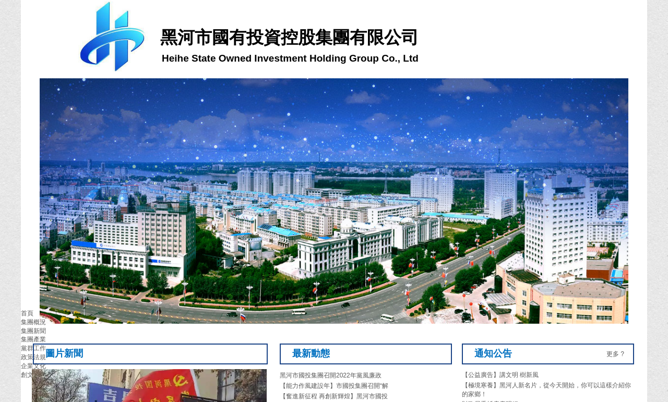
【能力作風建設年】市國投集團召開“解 (334, 385)
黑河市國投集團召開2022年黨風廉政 (330, 375)
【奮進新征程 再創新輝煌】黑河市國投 (334, 396)
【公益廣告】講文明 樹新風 (500, 375)
